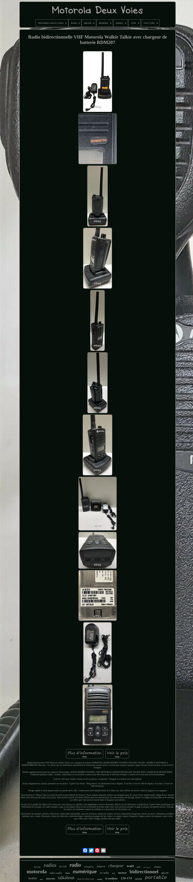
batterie (101, 866)
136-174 (126, 878)
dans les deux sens (85, 879)
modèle (99, 879)
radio (75, 865)
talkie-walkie (56, 873)
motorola (37, 871)
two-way (37, 867)
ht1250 (63, 866)
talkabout (66, 877)
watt (130, 866)
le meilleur (111, 878)
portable (156, 877)
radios (50, 865)
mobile (32, 878)
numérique (85, 871)
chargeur (116, 865)
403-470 (164, 873)
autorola (50, 878)
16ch (67, 873)
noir (113, 873)
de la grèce (147, 867)
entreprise (89, 866)
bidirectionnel (144, 871)
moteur (122, 872)
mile (41, 879)
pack (138, 867)
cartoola (138, 879)
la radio (104, 872)
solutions (157, 867)
